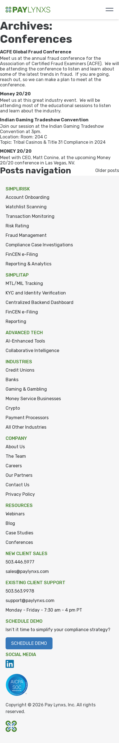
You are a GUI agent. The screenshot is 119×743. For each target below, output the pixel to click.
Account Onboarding (27, 197)
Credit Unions (20, 370)
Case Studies (19, 533)
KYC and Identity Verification (36, 293)
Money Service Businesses (33, 398)
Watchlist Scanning (26, 206)
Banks (12, 379)
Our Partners (19, 475)
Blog (10, 523)
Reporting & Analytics (28, 263)
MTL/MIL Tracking (24, 283)
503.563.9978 (20, 591)
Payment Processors (27, 417)
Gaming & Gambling (26, 389)
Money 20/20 (15, 93)
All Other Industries (26, 427)
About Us (15, 446)
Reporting (16, 321)
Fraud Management (26, 235)
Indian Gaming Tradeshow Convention (44, 119)
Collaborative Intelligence (32, 350)
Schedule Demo (29, 643)
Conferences (19, 542)
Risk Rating (17, 225)
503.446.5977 (20, 562)
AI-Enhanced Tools (25, 341)
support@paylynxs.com (30, 600)
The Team (16, 456)
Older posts (107, 170)
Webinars (15, 513)
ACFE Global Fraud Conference (35, 52)
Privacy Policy (20, 494)
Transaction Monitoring (30, 216)
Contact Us (17, 484)
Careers (14, 465)
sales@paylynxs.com (27, 571)
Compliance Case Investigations (39, 244)
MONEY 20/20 (16, 151)
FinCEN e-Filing (22, 254)
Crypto (13, 408)
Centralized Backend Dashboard (39, 302)
